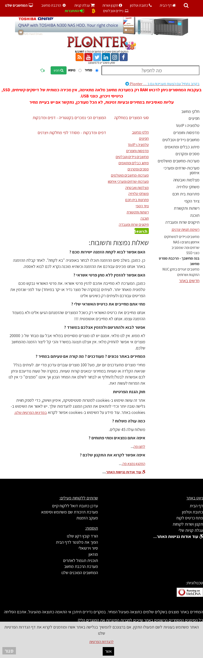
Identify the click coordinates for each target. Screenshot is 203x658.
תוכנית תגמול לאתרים (80, 560)
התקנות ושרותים (188, 274)
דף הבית (168, 5)
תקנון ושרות (112, 5)
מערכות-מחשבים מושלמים (178, 161)
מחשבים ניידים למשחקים (181, 236)
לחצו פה (139, 446)
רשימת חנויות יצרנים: (185, 229)
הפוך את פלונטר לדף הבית (77, 542)
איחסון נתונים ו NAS (186, 242)
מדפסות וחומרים (186, 132)
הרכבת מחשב (54, 5)
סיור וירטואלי (88, 548)
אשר (108, 651)
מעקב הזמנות (87, 518)
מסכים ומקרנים (187, 153)
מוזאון (93, 554)
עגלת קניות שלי (191, 530)
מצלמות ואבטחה (186, 180)
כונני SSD (192, 252)
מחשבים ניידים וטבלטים (180, 139)
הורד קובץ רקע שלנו (82, 536)
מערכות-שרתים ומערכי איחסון (181, 170)
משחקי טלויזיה (188, 186)
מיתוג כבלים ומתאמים (181, 147)
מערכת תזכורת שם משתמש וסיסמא (69, 512)
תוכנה (194, 215)
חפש (58, 70)
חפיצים (193, 118)
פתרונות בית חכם (185, 194)
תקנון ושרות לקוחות (188, 524)
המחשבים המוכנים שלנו (79, 572)
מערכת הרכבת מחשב (81, 566)
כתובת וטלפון (141, 5)
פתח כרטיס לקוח (190, 518)
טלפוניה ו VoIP (187, 125)
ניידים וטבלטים (116, 10)
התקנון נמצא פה (133, 463)
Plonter (162, 83)
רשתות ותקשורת (186, 208)
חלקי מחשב (190, 111)
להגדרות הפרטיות (101, 641)
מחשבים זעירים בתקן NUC (180, 269)
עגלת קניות (84, 5)
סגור (9, 651)
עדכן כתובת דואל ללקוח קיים (75, 505)
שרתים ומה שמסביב (185, 247)
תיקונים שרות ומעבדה (182, 222)
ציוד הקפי (191, 201)
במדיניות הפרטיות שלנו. (30, 412)
